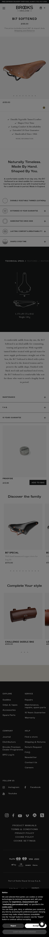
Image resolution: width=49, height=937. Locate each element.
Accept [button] (36, 926)
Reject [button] (13, 926)
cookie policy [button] (7, 907)
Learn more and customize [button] (24, 932)
